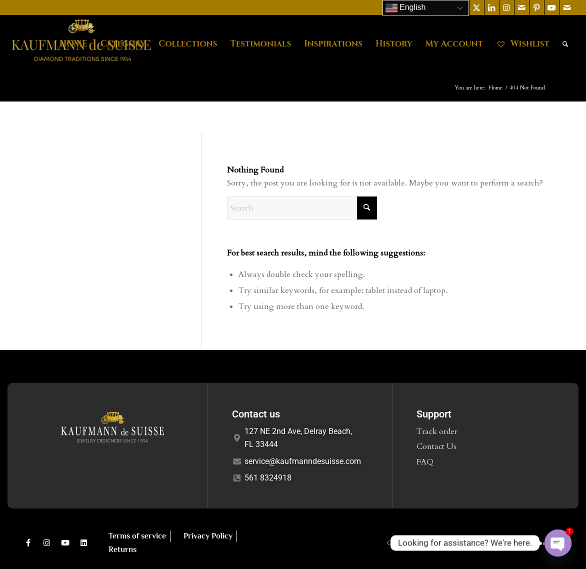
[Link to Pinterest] (537, 7)
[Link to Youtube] (551, 7)
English (406, 8)
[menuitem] (73, 44)
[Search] (565, 44)
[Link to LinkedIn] (491, 7)
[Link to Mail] (521, 7)
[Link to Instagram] (507, 7)
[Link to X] (477, 7)
